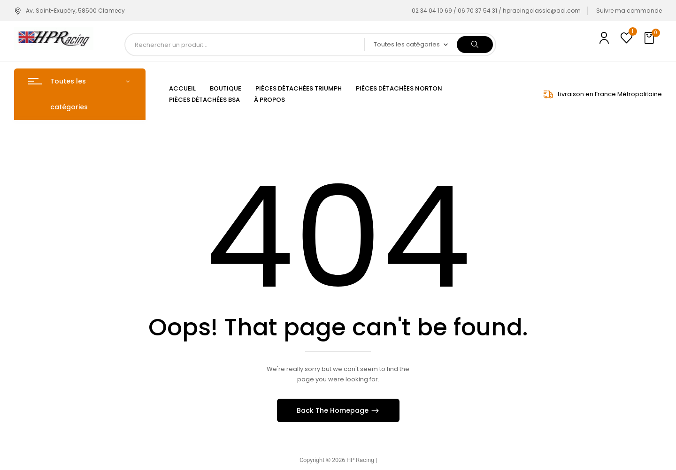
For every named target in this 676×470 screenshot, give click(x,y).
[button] (650, 38)
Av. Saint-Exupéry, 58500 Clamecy (69, 11)
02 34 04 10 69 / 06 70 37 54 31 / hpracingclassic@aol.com (496, 11)
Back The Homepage (333, 410)
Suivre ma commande (629, 11)
